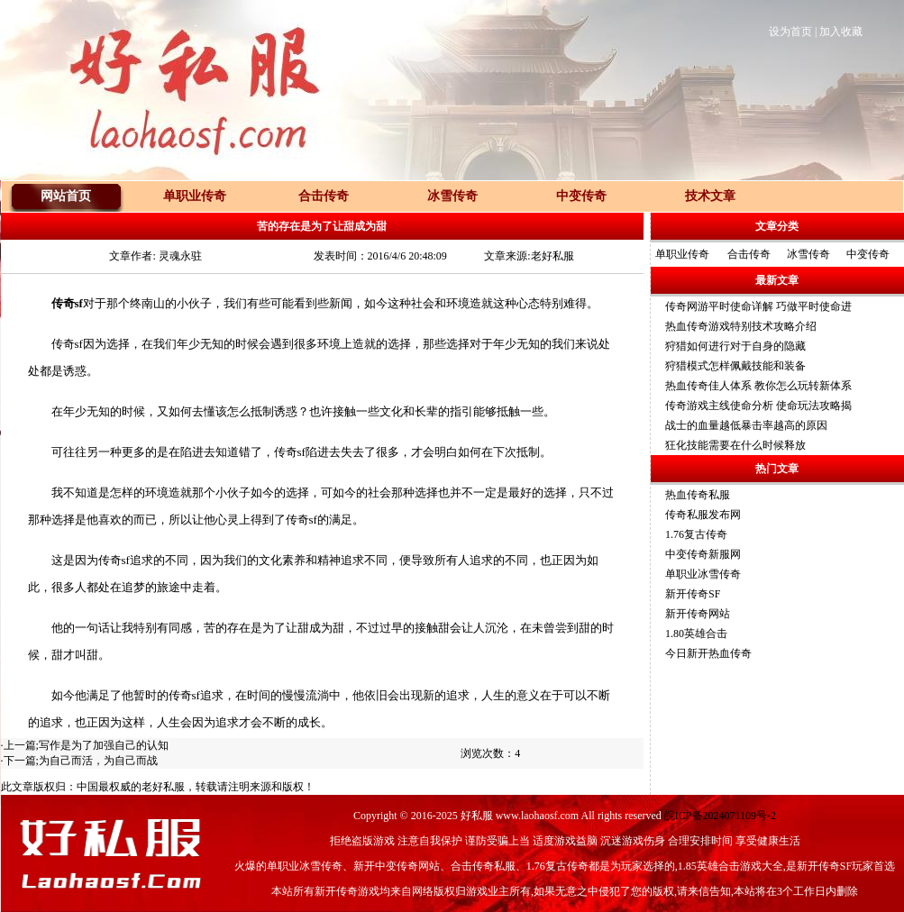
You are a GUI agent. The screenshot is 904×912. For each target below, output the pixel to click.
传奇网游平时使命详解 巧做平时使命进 (758, 306)
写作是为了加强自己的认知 (104, 745)
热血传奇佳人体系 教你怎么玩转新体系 (758, 385)
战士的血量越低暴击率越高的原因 (746, 425)
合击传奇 (749, 254)
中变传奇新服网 (703, 554)
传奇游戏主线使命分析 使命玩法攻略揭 (758, 405)
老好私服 (163, 786)
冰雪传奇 (808, 254)
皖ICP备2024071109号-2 (720, 815)
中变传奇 (868, 254)
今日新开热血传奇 (708, 653)
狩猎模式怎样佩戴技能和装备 (735, 366)
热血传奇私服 (697, 494)
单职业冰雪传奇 (703, 574)
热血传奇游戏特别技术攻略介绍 (741, 326)
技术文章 (710, 196)
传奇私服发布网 (703, 514)
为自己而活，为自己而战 (98, 760)
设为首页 (790, 31)
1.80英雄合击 (696, 633)
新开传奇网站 (697, 613)
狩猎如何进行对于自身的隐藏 (735, 346)
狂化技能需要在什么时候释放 (735, 445)
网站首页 (66, 196)
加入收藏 (841, 31)
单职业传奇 (682, 254)
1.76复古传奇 (696, 534)
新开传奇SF (692, 594)
